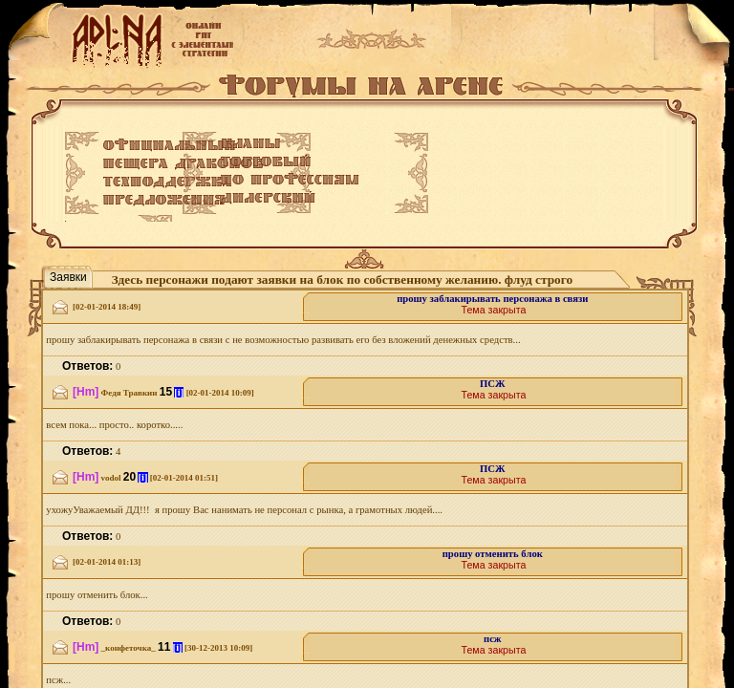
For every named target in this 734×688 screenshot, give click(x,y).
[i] (179, 392)
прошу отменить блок (493, 553)
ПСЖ (493, 383)
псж (493, 639)
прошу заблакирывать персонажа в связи (492, 298)
